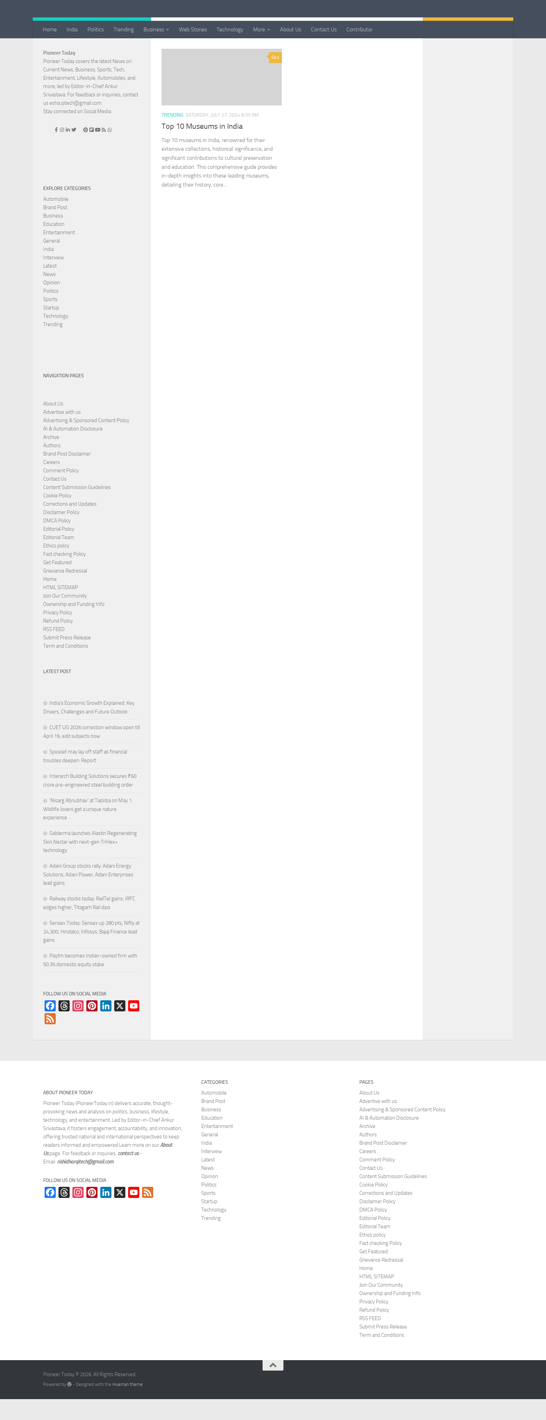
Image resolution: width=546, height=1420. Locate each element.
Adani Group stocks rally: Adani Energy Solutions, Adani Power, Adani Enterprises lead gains (88, 895)
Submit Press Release (67, 658)
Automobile (56, 220)
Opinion (51, 303)
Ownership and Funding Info (73, 625)
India (72, 29)
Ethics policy (56, 566)
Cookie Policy (57, 516)
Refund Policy (58, 642)
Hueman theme (127, 1405)
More (259, 29)
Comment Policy (61, 491)
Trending (124, 29)
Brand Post (55, 228)
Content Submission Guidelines (77, 508)
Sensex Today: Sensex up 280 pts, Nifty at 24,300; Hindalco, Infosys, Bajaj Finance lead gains (91, 952)
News (49, 295)
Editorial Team (58, 558)
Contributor (359, 29)
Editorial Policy (58, 550)
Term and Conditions (65, 667)
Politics (95, 29)
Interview (53, 278)
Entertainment (59, 253)
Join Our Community (65, 617)
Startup (51, 328)
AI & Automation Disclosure (73, 450)
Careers (51, 483)
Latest (50, 287)
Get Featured (57, 583)
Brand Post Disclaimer (67, 475)
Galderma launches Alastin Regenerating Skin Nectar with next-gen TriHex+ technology (90, 862)
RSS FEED (54, 650)
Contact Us (324, 29)
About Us (290, 29)
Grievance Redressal (65, 592)
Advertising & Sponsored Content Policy (86, 441)
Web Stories (193, 29)
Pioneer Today (59, 74)
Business (153, 29)
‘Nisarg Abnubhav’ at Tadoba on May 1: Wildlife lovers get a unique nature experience (88, 830)
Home (50, 29)
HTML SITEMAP (60, 608)
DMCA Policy (57, 541)
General (51, 262)
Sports (50, 320)
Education (53, 245)
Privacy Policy (57, 633)
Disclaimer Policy (61, 533)
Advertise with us (62, 433)
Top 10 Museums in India (202, 147)
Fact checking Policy (64, 575)
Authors (52, 466)
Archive (51, 458)
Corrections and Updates (69, 525)
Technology (230, 29)
